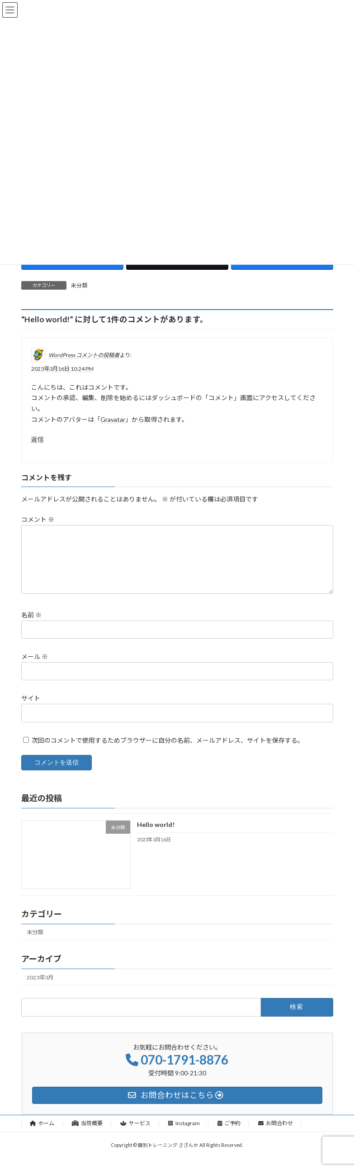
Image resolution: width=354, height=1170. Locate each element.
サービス (135, 1134)
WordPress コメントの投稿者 (83, 354)
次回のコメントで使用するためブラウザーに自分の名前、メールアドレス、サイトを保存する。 (168, 751)
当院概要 (87, 1134)
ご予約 (229, 1134)
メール (34, 667)
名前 (31, 626)
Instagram (184, 1134)
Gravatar (112, 419)
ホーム (42, 1134)
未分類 (79, 285)
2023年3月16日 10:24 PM (62, 368)
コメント (37, 519)
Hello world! (155, 835)
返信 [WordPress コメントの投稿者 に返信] (37, 439)
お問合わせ (275, 1134)
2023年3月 (40, 988)
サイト (30, 709)
